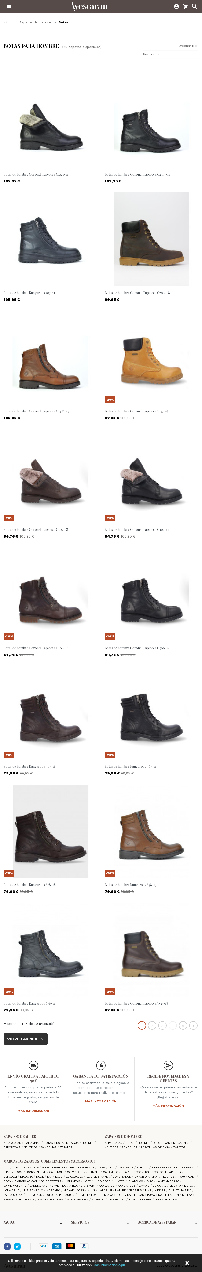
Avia (111, 1167)
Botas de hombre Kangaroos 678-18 (30, 885)
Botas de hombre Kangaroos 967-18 (30, 766)
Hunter (119, 1181)
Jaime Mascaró (168, 1181)
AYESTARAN (126, 1167)
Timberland (117, 1199)
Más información (33, 1110)
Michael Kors (74, 1190)
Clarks (127, 1172)
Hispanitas (73, 1181)
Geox (8, 1181)
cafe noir (57, 1172)
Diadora (27, 1176)
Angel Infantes (54, 1167)
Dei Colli (11, 1176)
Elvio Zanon (122, 1176)
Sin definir (26, 1199)
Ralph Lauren (169, 1194)
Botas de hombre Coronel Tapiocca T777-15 (136, 411)
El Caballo (75, 1176)
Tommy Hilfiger (141, 1199)
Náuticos (31, 1147)
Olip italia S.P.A (180, 1190)
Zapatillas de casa (156, 1147)
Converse (143, 1172)
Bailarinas (32, 1143)
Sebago (10, 1199)
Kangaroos (127, 1185)
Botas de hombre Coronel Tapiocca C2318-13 (36, 411)
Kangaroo (107, 1185)
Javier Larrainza (65, 1185)
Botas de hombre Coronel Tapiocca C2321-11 (36, 174)
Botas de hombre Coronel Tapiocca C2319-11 (137, 174)
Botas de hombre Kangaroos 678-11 (29, 1003)
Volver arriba (25, 1039)
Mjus (91, 1190)
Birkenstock (14, 1172)
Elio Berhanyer (98, 1176)
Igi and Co (136, 1181)
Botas (49, 1143)
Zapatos (66, 1147)
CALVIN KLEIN (76, 1172)
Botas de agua (68, 1143)
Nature (121, 1190)
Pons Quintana (102, 1194)
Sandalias (49, 1147)
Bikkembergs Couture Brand (174, 1167)
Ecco (59, 1176)
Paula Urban (13, 1194)
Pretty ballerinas (130, 1194)
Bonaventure (36, 1172)
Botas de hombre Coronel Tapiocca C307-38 (36, 529)
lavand (145, 1185)
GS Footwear (51, 1181)
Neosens (136, 1190)
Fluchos (168, 1176)
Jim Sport (89, 1185)
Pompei (83, 1194)
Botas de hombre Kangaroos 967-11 (130, 766)
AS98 (102, 1167)
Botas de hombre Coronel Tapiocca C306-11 (137, 648)
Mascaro (53, 1190)
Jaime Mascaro (15, 1185)
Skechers (57, 1199)
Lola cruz (12, 1190)
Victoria (170, 1199)
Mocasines (181, 1143)
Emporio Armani (146, 1176)
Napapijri (105, 1190)
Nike (148, 1190)
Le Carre (160, 1185)
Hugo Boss (102, 1181)
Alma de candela (26, 1167)
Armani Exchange (81, 1167)
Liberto (175, 1185)
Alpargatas (13, 1143)
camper (94, 1172)
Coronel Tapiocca (168, 1172)
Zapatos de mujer (20, 1136)
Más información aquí (109, 1265)
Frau (182, 1176)
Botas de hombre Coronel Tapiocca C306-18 (36, 648)
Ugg (158, 1199)
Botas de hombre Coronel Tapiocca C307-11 (137, 529)
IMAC (150, 1181)
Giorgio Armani (26, 1181)
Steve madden (78, 1199)
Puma (151, 1194)
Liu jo (189, 1185)
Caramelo (111, 1172)
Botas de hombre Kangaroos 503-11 (29, 293)
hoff (87, 1181)
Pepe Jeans (34, 1194)
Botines (88, 1143)
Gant (192, 1176)
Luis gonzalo (33, 1190)
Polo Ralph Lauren (60, 1194)
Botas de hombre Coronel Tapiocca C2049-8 (137, 293)
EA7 (50, 1176)
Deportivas (13, 1147)
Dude (40, 1176)
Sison (42, 1199)
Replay (187, 1194)
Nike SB (160, 1190)
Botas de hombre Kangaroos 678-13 (130, 885)
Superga (99, 1199)
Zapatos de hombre (123, 1136)
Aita (7, 1167)
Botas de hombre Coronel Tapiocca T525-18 (136, 1003)
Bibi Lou (143, 1167)
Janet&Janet (40, 1185)
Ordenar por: (188, 45)
